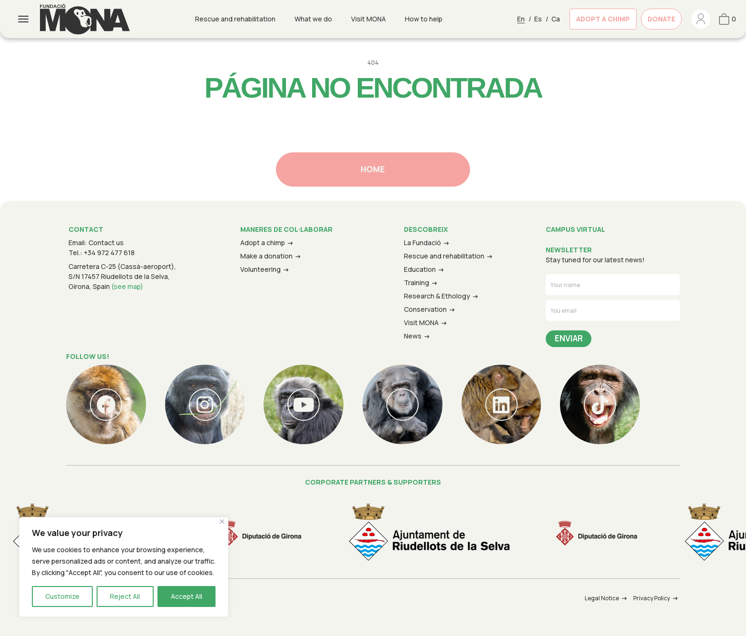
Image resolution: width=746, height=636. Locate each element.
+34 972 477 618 (109, 252)
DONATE (661, 18)
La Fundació (422, 242)
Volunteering (260, 269)
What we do (313, 18)
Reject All (125, 596)
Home (373, 169)
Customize (62, 596)
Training (416, 282)
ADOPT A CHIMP (603, 18)
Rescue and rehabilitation (235, 18)
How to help (423, 18)
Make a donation (266, 255)
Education (420, 269)
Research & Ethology (437, 295)
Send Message (568, 339)
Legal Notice (602, 598)
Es (538, 19)
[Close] (222, 521)
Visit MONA (368, 18)
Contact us (106, 242)
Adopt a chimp (262, 242)
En (521, 19)
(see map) (127, 286)
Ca (555, 19)
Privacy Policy (651, 598)
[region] (123, 567)
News (413, 335)
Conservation (425, 309)
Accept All (186, 596)
